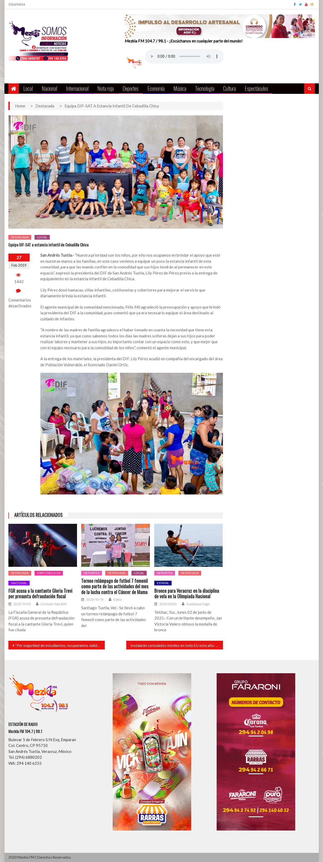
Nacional (49, 88)
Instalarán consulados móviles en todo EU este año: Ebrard (176, 645)
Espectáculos (256, 88)
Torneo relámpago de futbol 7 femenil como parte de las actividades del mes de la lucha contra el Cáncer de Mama (114, 586)
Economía (156, 88)
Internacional (77, 88)
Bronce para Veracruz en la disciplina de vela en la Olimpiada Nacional (186, 593)
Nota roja (105, 88)
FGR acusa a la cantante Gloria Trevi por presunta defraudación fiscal (40, 593)
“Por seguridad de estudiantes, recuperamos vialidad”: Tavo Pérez (60, 645)
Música (179, 88)
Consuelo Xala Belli (54, 604)
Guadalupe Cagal (198, 604)
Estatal (163, 583)
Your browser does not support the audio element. (184, 56)
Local (28, 88)
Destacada (20, 237)
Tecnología (204, 88)
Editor (117, 599)
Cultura (229, 88)
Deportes (131, 88)
